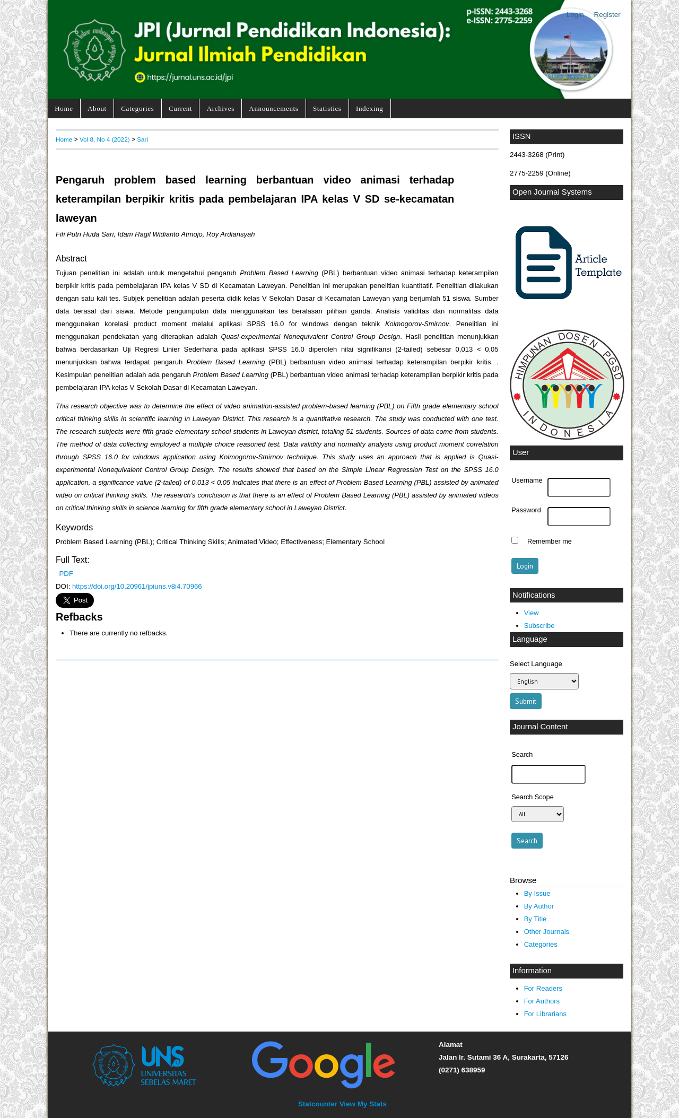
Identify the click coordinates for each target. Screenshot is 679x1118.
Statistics (327, 108)
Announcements (273, 108)
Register (607, 15)
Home (64, 108)
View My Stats (363, 1104)
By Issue (537, 893)
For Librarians (545, 1014)
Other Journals (546, 932)
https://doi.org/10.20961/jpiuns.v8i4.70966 (137, 586)
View (531, 613)
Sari (142, 139)
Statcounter (317, 1104)
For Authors (542, 1001)
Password (526, 510)
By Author (539, 906)
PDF (66, 574)
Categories (137, 108)
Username (526, 480)
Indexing (370, 108)
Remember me (549, 541)
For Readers (543, 988)
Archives (220, 108)
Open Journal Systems (552, 192)
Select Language (536, 664)
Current (180, 108)
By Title (535, 919)
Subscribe (539, 626)
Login (575, 15)
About (97, 108)
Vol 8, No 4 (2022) (105, 139)
